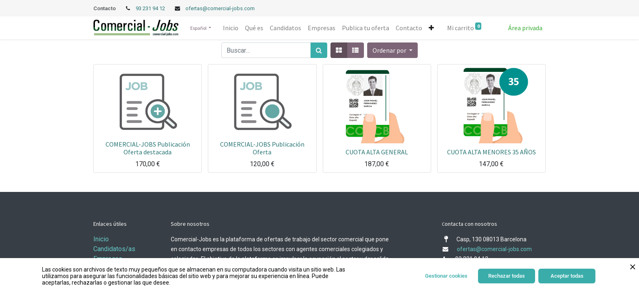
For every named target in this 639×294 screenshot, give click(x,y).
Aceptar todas (567, 276)
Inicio (101, 239)
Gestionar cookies (446, 276)
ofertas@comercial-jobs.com (220, 8)
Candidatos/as (114, 249)
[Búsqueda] (319, 50)
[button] (431, 28)
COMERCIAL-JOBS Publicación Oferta (262, 148)
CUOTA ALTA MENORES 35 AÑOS (491, 152)
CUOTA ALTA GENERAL (377, 152)
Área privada (525, 28)
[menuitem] (231, 28)
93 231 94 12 (151, 8)
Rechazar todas (506, 276)
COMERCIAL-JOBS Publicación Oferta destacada (148, 148)
